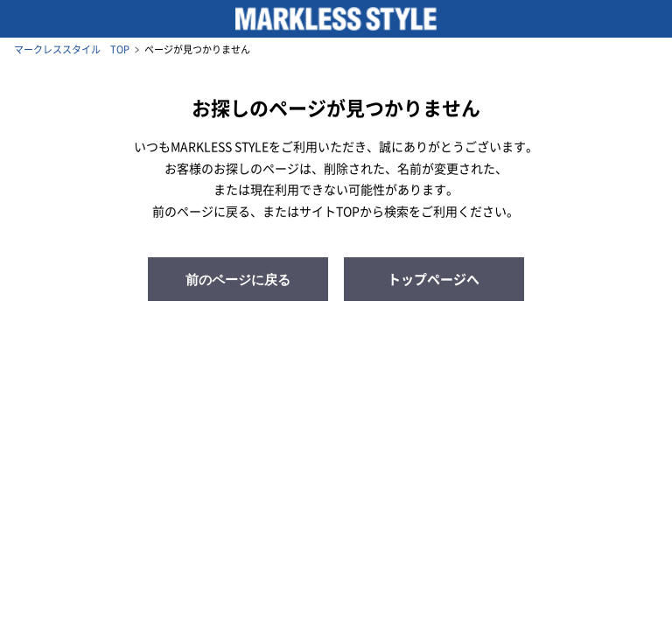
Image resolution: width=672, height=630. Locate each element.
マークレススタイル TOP (72, 49)
